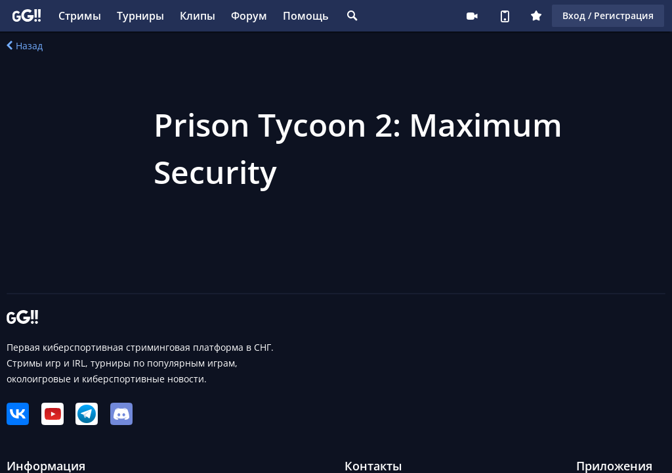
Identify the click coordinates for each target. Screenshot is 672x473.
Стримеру (472, 16)
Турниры (140, 16)
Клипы (197, 16)
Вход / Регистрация (608, 15)
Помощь (306, 16)
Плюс (536, 16)
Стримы (79, 16)
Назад (25, 45)
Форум (249, 16)
